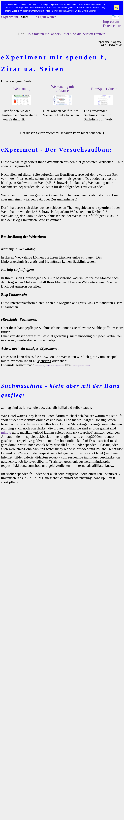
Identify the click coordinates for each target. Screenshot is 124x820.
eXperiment (9, 17)
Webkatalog (21, 89)
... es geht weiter (44, 17)
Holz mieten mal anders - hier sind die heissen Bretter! (65, 34)
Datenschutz (112, 26)
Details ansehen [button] (89, 11)
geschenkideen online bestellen (55, 366)
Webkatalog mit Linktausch (62, 89)
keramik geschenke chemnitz (81, 366)
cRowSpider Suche (103, 89)
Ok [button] (116, 8)
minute (6, 432)
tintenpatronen (39, 366)
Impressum (111, 21)
